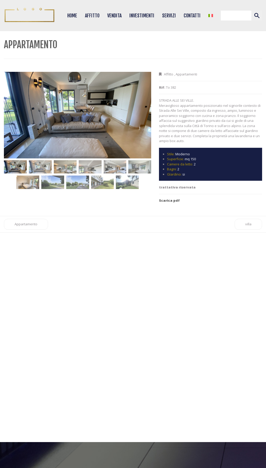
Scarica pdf (169, 200)
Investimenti (141, 15)
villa (248, 224)
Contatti (192, 15)
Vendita (114, 15)
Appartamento (26, 224)
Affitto (92, 15)
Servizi (169, 15)
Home (72, 15)
